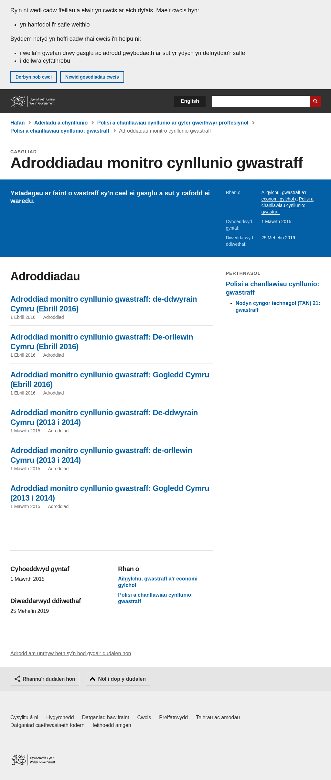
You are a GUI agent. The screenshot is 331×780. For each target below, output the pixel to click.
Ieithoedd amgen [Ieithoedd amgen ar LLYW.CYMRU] (112, 725)
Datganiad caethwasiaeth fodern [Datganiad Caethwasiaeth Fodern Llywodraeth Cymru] (47, 725)
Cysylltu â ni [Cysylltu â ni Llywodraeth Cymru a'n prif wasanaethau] (24, 717)
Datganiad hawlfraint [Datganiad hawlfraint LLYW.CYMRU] (105, 717)
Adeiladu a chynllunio (61, 122)
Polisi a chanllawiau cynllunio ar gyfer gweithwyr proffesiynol (173, 122)
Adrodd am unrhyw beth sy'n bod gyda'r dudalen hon (70, 653)
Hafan (17, 122)
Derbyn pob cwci (34, 77)
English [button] (190, 101)
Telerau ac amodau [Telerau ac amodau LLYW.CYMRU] (218, 717)
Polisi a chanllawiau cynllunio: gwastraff (60, 131)
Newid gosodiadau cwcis (92, 77)
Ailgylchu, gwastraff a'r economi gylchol (158, 582)
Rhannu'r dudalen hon (49, 679)
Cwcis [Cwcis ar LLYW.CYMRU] (144, 717)
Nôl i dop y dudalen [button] (122, 679)
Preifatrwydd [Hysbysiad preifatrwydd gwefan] (173, 717)
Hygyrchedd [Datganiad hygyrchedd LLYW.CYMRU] (60, 717)
